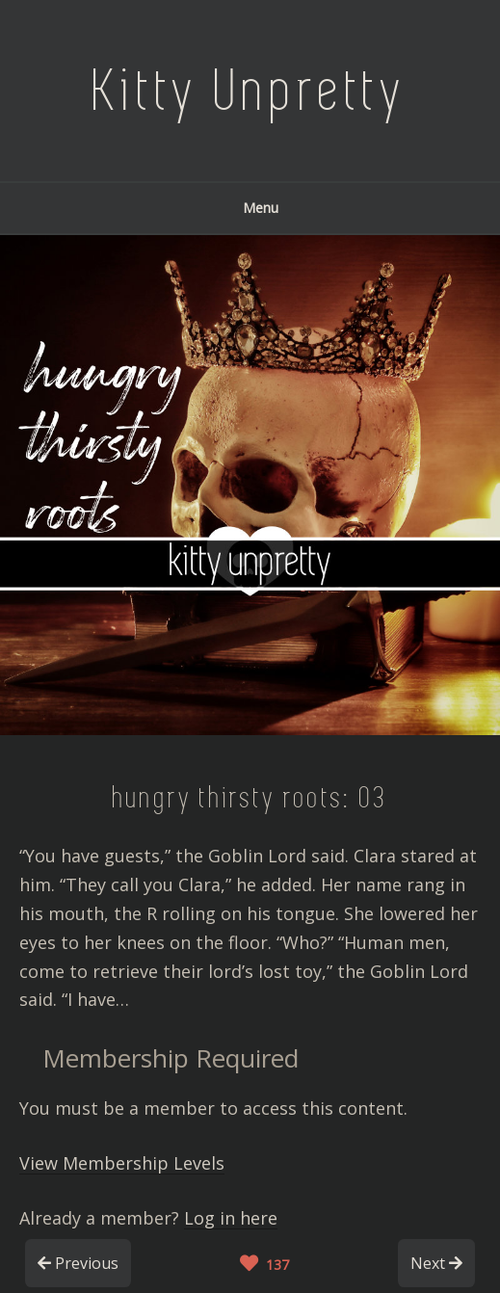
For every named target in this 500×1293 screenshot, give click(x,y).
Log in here (230, 1217)
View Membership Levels (121, 1162)
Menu (250, 207)
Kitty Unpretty (250, 90)
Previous (78, 1263)
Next (436, 1263)
